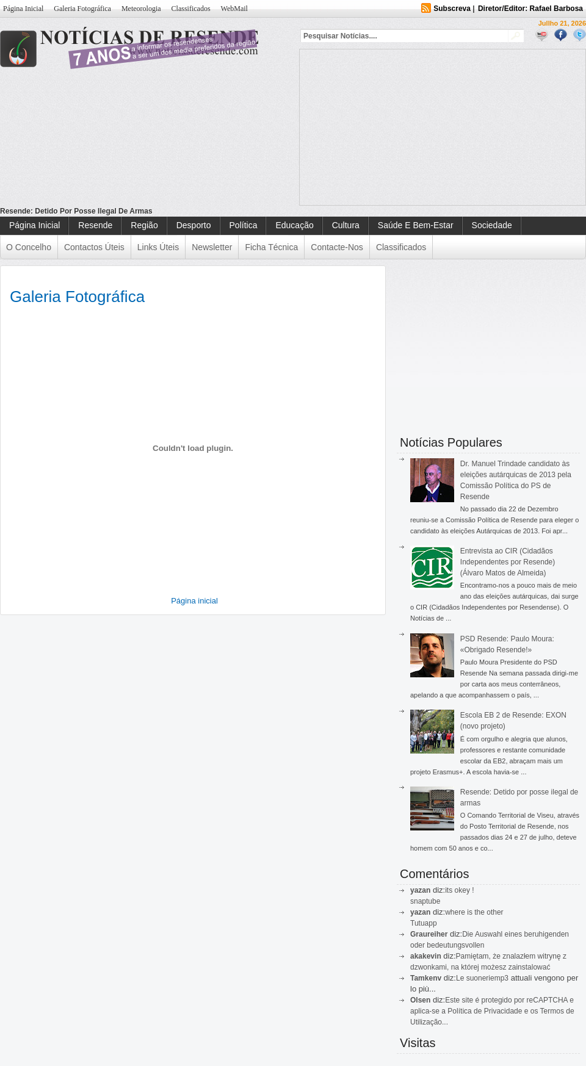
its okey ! (459, 890)
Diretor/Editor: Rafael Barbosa (530, 8)
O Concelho (28, 247)
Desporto (193, 225)
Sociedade (492, 225)
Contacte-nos (337, 247)
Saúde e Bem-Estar (416, 225)
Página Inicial (23, 8)
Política (244, 225)
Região (144, 225)
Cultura (346, 225)
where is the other (474, 912)
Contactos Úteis (94, 247)
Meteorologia (141, 8)
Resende (95, 225)
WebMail (234, 8)
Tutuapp (423, 923)
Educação (294, 225)
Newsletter (212, 247)
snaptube (425, 901)
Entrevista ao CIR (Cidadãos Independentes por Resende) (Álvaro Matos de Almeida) (507, 562)
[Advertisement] (384, 125)
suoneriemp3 (487, 978)
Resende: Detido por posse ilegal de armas (76, 211)
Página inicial (194, 600)
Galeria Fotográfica (82, 8)
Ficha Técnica (271, 247)
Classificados (191, 8)
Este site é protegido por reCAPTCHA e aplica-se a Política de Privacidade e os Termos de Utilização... (492, 1011)
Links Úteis (158, 247)
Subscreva (452, 8)
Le (461, 978)
